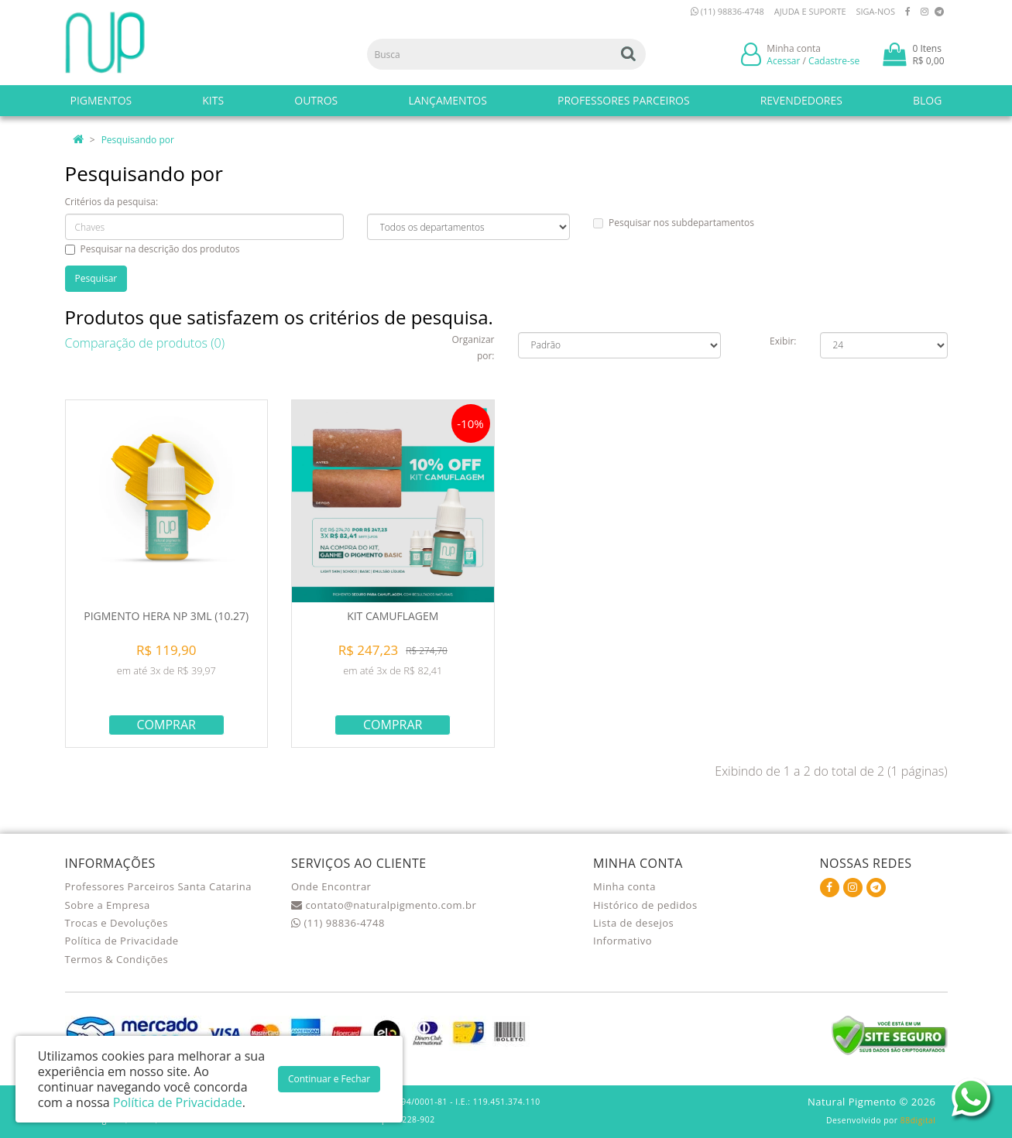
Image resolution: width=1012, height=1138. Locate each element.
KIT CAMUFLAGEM (392, 615)
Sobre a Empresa (107, 905)
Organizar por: (472, 347)
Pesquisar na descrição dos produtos (152, 248)
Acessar (783, 60)
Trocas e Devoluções (116, 923)
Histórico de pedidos (645, 905)
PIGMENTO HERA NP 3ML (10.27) (166, 615)
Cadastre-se (833, 60)
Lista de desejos (633, 923)
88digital (918, 1120)
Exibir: (783, 341)
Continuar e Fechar (329, 1078)
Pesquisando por (137, 139)
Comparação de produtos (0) (145, 342)
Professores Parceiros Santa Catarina (158, 886)
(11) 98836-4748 (727, 11)
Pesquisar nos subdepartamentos (673, 222)
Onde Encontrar (331, 886)
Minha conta (624, 886)
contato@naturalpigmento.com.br (383, 905)
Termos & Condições (117, 959)
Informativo (622, 941)
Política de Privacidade (122, 941)
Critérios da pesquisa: (112, 201)
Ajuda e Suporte (810, 11)
